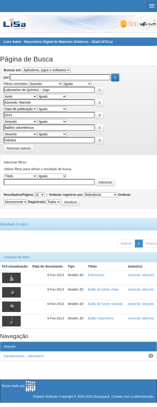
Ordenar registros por (66, 195)
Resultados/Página (18, 195)
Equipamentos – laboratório (24, 356)
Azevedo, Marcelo (141, 275)
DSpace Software (45, 396)
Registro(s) (36, 202)
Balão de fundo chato (103, 289)
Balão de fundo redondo (105, 304)
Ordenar (124, 195)
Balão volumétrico (101, 318)
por (6, 77)
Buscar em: (12, 70)
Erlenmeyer (96, 275)
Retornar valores (19, 148)
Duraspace (102, 396)
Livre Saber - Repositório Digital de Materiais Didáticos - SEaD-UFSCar (58, 42)
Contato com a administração (132, 396)
